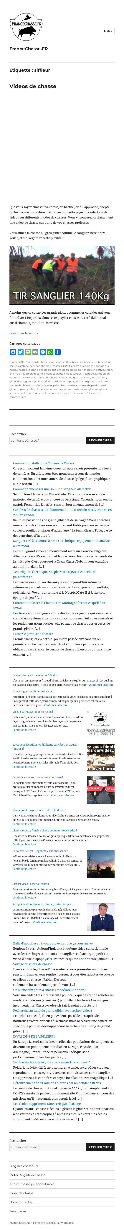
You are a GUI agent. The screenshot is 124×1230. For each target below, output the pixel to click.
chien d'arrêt (17, 373)
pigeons (23, 389)
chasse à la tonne (27, 369)
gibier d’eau (16, 381)
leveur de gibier (85, 381)
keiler (62, 381)
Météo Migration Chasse (27, 1175)
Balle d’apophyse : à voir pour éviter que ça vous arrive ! (54, 943)
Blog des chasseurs (23, 1166)
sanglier (89, 389)
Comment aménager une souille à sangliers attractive (52, 489)
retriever (78, 389)
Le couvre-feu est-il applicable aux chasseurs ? (40, 851)
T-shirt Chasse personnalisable (31, 1184)
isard (55, 381)
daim (34, 377)
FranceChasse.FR (28, 48)
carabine (23, 365)
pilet (31, 389)
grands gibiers (33, 381)
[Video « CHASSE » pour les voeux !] (101, 725)
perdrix (95, 385)
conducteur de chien (97, 373)
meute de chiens (19, 385)
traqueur (67, 393)
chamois (46, 365)
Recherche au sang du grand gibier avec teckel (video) (52, 1010)
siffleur (46, 393)
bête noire (104, 362)
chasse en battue (94, 369)
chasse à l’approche (83, 365)
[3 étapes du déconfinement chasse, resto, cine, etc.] (101, 917)
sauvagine (34, 393)
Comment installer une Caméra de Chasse (43, 463)
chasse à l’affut (61, 365)
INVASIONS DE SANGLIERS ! (34, 1036)
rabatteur (52, 389)
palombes (59, 385)
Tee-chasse (17, 1211)
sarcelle (22, 393)
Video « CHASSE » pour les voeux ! (33, 711)
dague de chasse (19, 377)
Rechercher (17, 434)
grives (47, 381)
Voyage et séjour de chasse (32, 964)
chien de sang (34, 373)
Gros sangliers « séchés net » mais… (34, 691)
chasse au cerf (47, 369)
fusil (93, 377)
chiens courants (53, 373)
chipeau (69, 373)
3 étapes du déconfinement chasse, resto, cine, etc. (42, 904)
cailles (13, 365)
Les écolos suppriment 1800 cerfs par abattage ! (48, 1104)
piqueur (40, 389)
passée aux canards (78, 385)
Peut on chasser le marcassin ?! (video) (36, 675)
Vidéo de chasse (21, 1193)
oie (44, 385)
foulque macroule (79, 377)
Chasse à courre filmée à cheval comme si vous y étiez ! (45, 830)
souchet (56, 393)
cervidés (35, 365)
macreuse (102, 381)
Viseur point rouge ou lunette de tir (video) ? (38, 810)
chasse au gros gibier (69, 369)
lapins (70, 381)
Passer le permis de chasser (33, 634)
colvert (79, 373)
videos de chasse (38, 362)
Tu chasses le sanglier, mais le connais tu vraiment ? (51, 1062)
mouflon (36, 385)
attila (68, 362)
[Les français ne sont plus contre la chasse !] (101, 790)
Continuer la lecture (24, 333)
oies (49, 385)
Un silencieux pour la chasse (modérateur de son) (49, 990)
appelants (57, 362)
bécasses (77, 362)
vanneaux (80, 393)
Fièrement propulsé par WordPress (53, 1222)
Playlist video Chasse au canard (31, 884)
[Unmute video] (61, 275)
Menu (108, 30)
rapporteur (65, 389)
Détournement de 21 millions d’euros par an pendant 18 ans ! (58, 1083)
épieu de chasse (48, 377)
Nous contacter (20, 1202)
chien (108, 369)
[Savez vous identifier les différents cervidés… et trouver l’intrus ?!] (101, 757)
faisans (63, 377)
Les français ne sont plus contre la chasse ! (38, 777)
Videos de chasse (32, 86)
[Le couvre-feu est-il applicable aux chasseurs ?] (101, 864)
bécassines (90, 362)
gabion (101, 377)
